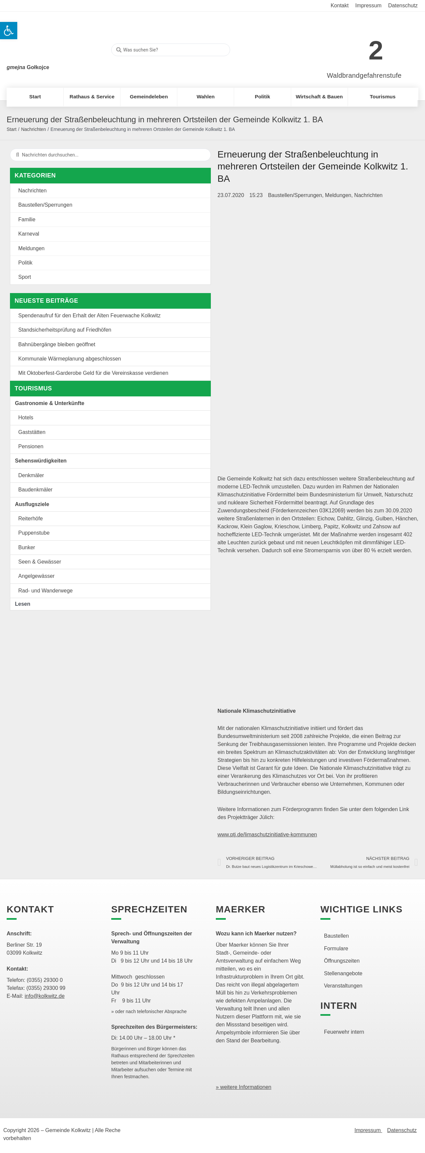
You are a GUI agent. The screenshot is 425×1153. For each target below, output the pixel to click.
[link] (354, 47)
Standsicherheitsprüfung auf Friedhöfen (64, 330)
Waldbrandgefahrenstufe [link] (364, 75)
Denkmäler (31, 475)
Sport (24, 277)
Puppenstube (33, 533)
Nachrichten (33, 129)
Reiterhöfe (30, 518)
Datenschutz (402, 1130)
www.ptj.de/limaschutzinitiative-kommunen (267, 834)
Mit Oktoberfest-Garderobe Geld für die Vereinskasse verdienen (93, 373)
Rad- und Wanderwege (45, 590)
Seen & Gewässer (39, 562)
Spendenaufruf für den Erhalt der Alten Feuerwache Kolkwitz (89, 315)
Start (12, 129)
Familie (27, 219)
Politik (25, 262)
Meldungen (31, 248)
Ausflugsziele (32, 504)
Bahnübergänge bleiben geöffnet (56, 344)
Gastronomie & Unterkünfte (49, 403)
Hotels (25, 417)
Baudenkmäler (35, 489)
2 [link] (376, 50)
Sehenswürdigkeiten (41, 461)
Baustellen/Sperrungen (45, 205)
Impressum (368, 1130)
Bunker (26, 547)
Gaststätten (31, 432)
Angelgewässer (36, 576)
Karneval (28, 234)
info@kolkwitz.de (44, 996)
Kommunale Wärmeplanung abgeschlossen (69, 359)
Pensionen (30, 446)
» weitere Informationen (243, 1087)
